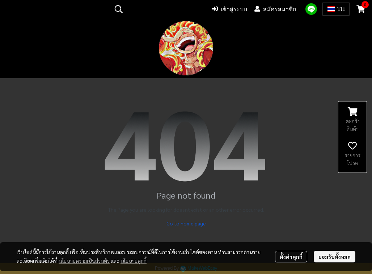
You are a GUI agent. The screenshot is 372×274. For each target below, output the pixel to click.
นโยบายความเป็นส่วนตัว (84, 260)
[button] (158, 9)
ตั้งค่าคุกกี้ (291, 256)
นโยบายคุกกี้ (134, 260)
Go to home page (186, 223)
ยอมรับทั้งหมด (334, 256)
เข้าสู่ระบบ (229, 9)
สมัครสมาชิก (275, 9)
